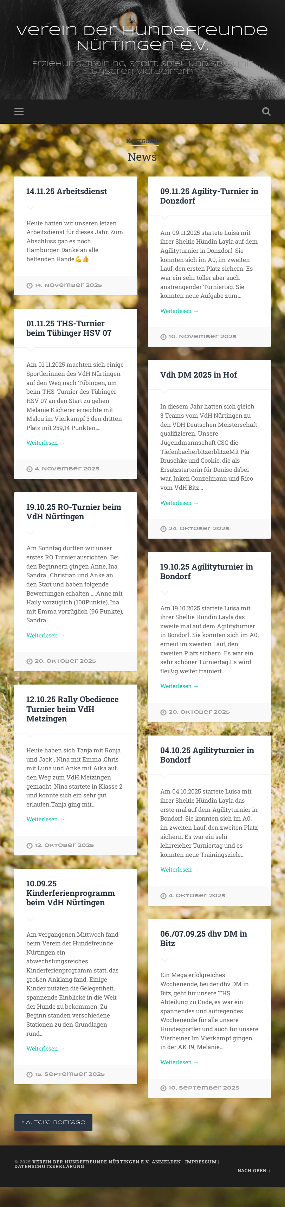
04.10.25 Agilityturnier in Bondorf (207, 773)
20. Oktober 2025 (65, 678)
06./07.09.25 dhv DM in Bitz (203, 957)
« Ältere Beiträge (55, 1142)
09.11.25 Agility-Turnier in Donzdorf (209, 212)
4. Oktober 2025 (197, 914)
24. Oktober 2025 (199, 546)
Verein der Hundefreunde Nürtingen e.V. (142, 46)
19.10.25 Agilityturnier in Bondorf (206, 589)
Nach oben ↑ (254, 1190)
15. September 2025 (70, 1093)
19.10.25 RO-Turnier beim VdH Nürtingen (73, 528)
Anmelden (166, 1181)
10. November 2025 (203, 353)
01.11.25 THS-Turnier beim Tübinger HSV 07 (68, 344)
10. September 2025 (204, 1108)
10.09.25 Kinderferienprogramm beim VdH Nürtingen (70, 911)
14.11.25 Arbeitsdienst (66, 207)
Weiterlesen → (180, 327)
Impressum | (202, 1181)
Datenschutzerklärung (49, 1186)
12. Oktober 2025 (64, 863)
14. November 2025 (68, 301)
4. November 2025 (67, 485)
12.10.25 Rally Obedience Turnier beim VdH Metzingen (72, 726)
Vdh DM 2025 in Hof (198, 391)
